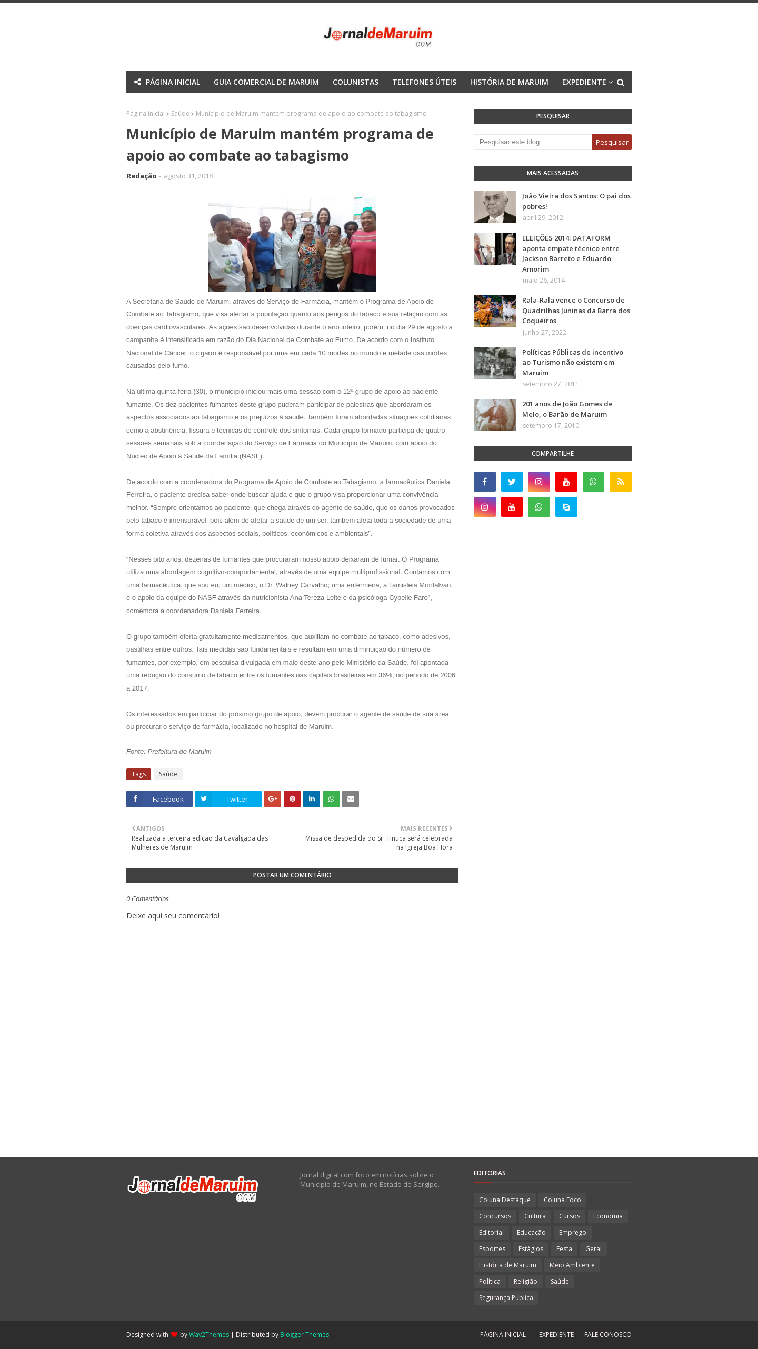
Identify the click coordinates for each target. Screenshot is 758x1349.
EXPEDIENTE (556, 1334)
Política (490, 1281)
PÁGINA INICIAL (503, 1334)
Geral (593, 1248)
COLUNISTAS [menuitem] (355, 82)
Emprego (572, 1232)
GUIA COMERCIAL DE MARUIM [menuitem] (266, 82)
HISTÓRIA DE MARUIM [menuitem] (509, 82)
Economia (608, 1216)
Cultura (535, 1216)
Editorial (491, 1232)
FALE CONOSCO (608, 1334)
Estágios (530, 1248)
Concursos (495, 1216)
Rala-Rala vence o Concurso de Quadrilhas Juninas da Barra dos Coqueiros (576, 310)
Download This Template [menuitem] (446, 104)
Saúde (168, 774)
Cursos (569, 1216)
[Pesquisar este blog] (533, 142)
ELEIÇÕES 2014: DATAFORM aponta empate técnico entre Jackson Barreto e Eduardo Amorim (571, 253)
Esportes (492, 1248)
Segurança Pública (506, 1297)
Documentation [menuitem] (351, 104)
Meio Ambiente (572, 1265)
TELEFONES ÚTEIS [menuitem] (424, 82)
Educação (531, 1232)
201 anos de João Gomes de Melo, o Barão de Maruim (567, 409)
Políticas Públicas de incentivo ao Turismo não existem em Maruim (572, 362)
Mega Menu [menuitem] (286, 104)
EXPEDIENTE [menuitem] (584, 82)
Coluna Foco (562, 1199)
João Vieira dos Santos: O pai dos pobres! (576, 201)
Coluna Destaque (505, 1199)
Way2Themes (209, 1334)
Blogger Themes (304, 1334)
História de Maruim (507, 1265)
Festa (564, 1248)
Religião (525, 1281)
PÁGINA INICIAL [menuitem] (173, 82)
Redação (142, 176)
